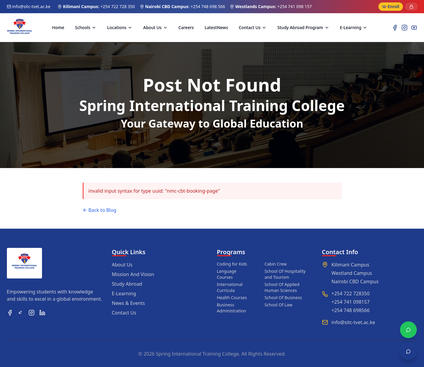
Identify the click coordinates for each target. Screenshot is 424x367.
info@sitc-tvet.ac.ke (31, 6)
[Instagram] (404, 28)
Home (58, 27)
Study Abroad (127, 284)
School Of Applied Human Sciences (281, 287)
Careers (186, 27)
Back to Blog (99, 210)
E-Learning (354, 27)
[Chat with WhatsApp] (408, 329)
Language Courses (226, 274)
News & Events (128, 303)
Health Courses (232, 297)
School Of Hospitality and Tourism (284, 274)
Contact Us (253, 27)
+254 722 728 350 (118, 6)
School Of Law (278, 305)
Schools (85, 27)
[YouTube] (414, 28)
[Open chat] (408, 351)
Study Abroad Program (303, 27)
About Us (155, 27)
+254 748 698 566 (208, 6)
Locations (119, 27)
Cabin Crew (275, 264)
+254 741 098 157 (294, 6)
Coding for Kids (232, 264)
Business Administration (231, 308)
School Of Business (283, 297)
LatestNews (216, 27)
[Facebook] (395, 28)
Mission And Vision (133, 274)
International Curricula (230, 287)
